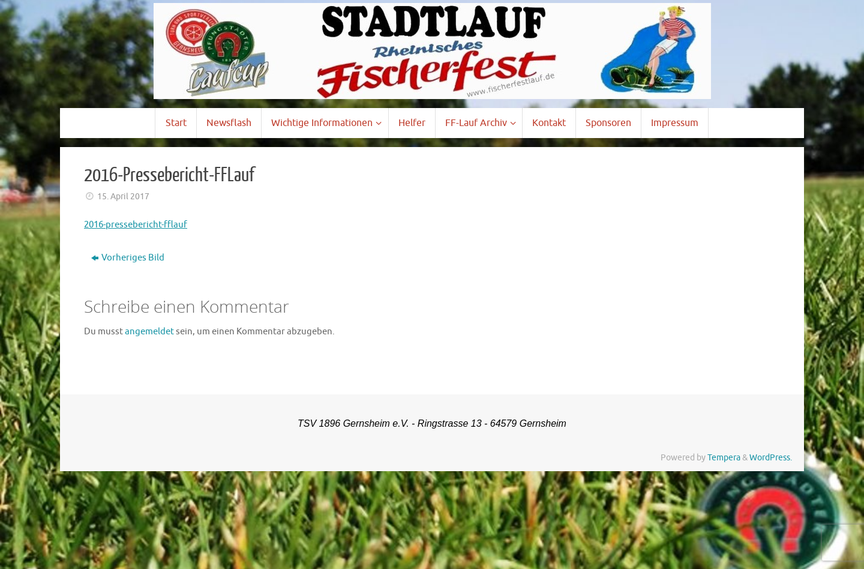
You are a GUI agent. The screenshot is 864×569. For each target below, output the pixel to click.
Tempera (723, 458)
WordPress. (770, 458)
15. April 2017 (123, 196)
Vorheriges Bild (127, 257)
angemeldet (149, 331)
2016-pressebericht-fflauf (135, 224)
